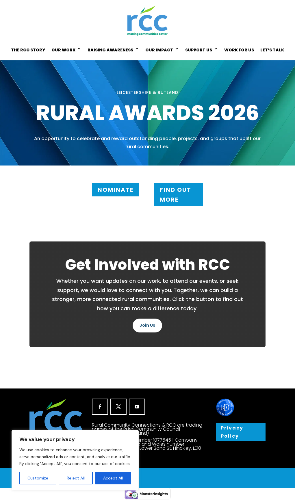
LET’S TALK (272, 50)
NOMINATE (115, 190)
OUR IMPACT (159, 50)
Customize (37, 478)
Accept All (113, 478)
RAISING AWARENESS (110, 50)
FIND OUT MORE (175, 195)
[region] (75, 460)
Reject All (76, 478)
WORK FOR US (239, 50)
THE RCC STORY (28, 50)
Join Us (147, 325)
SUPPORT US (198, 50)
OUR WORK (63, 50)
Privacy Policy (232, 432)
